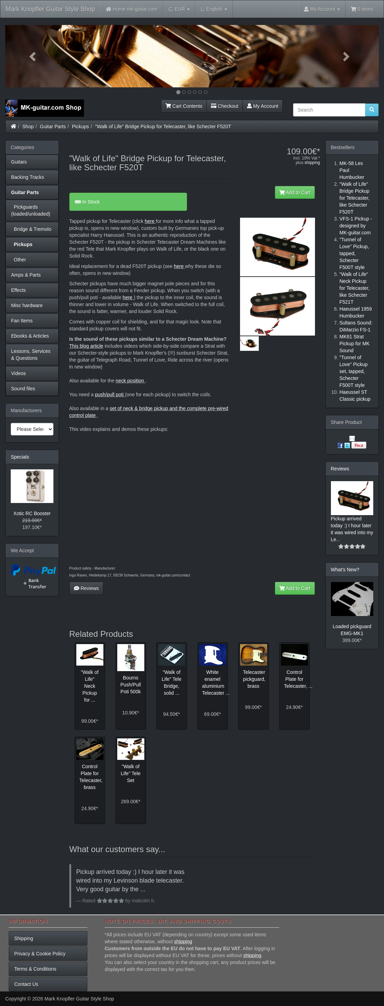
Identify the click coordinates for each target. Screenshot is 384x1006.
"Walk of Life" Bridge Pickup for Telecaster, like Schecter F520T (163, 126)
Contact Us (26, 984)
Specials (20, 457)
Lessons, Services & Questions (31, 354)
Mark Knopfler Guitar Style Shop (50, 9)
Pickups (80, 126)
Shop (28, 126)
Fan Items (22, 320)
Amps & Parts (26, 275)
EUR (179, 9)
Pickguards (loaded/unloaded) (30, 210)
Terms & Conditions (35, 969)
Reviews (86, 588)
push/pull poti (110, 394)
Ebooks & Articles (30, 336)
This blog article (86, 346)
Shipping (23, 938)
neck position (130, 380)
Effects (18, 290)
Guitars (19, 162)
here (149, 221)
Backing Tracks (27, 177)
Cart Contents (183, 106)
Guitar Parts (53, 126)
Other (18, 259)
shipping (312, 162)
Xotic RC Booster (32, 513)
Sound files (23, 388)
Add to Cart (294, 192)
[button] (33, 56)
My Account (262, 106)
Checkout (224, 106)
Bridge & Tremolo (31, 229)
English (214, 9)
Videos (18, 373)
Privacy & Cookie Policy (40, 953)
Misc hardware (27, 305)
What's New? (345, 569)
